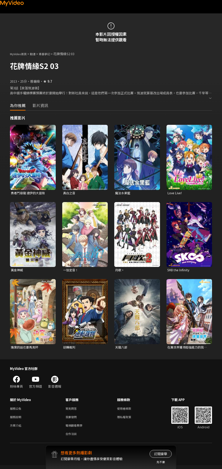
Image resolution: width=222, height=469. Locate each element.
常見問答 (71, 410)
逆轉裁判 (69, 348)
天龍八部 (121, 348)
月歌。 (120, 270)
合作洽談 (71, 437)
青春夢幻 (49, 53)
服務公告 (16, 410)
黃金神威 (17, 270)
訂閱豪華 (160, 453)
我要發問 (71, 419)
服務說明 (16, 419)
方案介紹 (16, 428)
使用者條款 (128, 410)
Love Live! (175, 193)
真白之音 (69, 193)
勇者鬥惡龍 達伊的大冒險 (29, 193)
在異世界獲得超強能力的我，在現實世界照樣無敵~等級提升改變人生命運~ (187, 348)
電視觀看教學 (75, 428)
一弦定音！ (71, 270)
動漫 (36, 53)
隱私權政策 (128, 419)
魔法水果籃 (123, 193)
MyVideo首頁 (20, 53)
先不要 (161, 462)
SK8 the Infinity (179, 270)
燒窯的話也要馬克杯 (25, 348)
